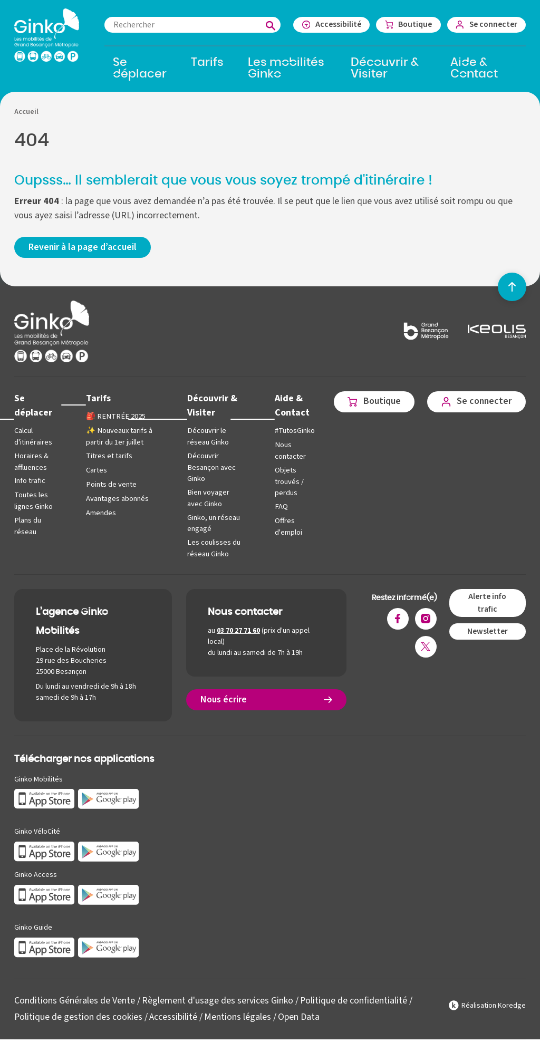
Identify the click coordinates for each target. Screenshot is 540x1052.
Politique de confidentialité (354, 1000)
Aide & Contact (290, 405)
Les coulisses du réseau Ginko (213, 547)
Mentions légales (238, 1015)
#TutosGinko (293, 431)
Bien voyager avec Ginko (207, 498)
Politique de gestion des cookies (78, 1015)
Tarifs (97, 398)
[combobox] (191, 25)
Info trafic (29, 480)
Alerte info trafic (487, 602)
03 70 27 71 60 (238, 630)
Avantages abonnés (116, 498)
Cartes (96, 470)
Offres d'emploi (287, 526)
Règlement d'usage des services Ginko (217, 1000)
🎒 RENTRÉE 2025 (113, 416)
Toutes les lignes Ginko (33, 500)
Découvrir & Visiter (211, 405)
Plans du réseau (27, 526)
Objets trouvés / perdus (287, 481)
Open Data (299, 1015)
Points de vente (110, 484)
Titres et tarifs (108, 455)
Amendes (100, 512)
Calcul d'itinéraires (33, 437)
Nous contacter (288, 451)
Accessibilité (174, 1015)
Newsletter (487, 630)
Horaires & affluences (31, 461)
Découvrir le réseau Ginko (207, 437)
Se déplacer (33, 405)
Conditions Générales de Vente (74, 1000)
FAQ (279, 506)
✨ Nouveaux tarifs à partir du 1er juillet (118, 437)
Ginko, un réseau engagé (213, 522)
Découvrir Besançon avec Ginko (211, 467)
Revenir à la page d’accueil (82, 247)
